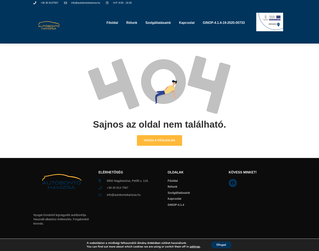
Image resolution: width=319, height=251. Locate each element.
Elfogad (221, 245)
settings (194, 246)
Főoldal (112, 22)
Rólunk (131, 22)
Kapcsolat (186, 22)
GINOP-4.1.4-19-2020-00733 (224, 22)
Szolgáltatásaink (158, 22)
